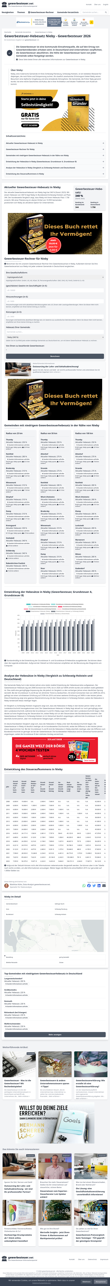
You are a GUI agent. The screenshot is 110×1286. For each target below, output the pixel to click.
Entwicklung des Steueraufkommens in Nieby (25, 174)
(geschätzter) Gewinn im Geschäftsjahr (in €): (26, 285)
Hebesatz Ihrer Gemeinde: (18, 327)
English (105, 4)
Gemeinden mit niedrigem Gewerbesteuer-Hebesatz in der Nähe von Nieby (37, 155)
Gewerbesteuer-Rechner (41, 12)
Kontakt (89, 4)
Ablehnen (86, 1282)
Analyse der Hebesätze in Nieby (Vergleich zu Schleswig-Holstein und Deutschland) (40, 168)
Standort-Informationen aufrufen (18, 445)
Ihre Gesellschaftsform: (17, 272)
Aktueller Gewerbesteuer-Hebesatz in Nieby (24, 143)
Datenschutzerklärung (41, 1283)
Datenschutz (92, 1259)
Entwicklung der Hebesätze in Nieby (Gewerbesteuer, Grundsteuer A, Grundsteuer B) (41, 161)
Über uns (97, 4)
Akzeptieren (101, 1282)
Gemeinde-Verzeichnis (68, 12)
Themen (21, 12)
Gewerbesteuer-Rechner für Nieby (20, 149)
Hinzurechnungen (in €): (17, 296)
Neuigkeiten (8, 12)
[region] (55, 936)
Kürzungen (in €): (14, 312)
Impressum (104, 1259)
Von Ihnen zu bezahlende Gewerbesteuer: (25, 345)
